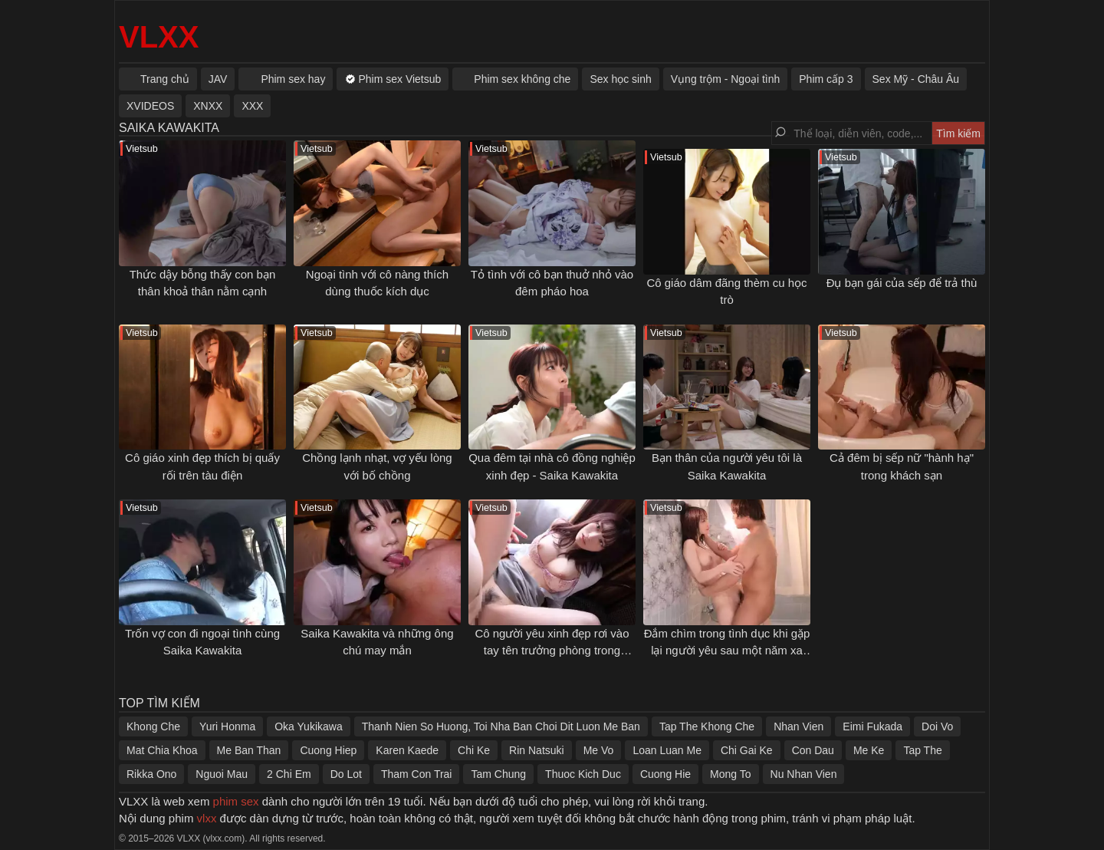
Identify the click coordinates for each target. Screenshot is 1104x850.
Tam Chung (498, 774)
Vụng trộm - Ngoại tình (725, 79)
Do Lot (346, 774)
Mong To (730, 774)
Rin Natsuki (536, 750)
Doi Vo (937, 726)
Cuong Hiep (328, 750)
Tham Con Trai (416, 774)
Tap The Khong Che (706, 726)
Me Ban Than (249, 750)
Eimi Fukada (872, 726)
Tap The (922, 750)
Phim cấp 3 (826, 79)
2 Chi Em (289, 774)
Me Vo (598, 750)
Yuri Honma (227, 726)
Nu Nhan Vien (803, 774)
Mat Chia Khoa (162, 750)
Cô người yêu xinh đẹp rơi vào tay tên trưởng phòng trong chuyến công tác (552, 650)
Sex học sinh (620, 79)
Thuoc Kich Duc (583, 774)
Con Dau (813, 750)
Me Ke (868, 750)
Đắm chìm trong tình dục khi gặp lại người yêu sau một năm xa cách (727, 650)
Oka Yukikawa (308, 726)
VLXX (159, 37)
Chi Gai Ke (747, 750)
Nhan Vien (798, 726)
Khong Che (153, 726)
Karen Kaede (407, 750)
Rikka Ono (151, 774)
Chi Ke (474, 750)
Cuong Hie (665, 774)
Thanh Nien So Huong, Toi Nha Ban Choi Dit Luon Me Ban (501, 726)
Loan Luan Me (667, 750)
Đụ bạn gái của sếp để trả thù (902, 282)
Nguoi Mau (222, 774)
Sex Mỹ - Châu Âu (916, 79)
